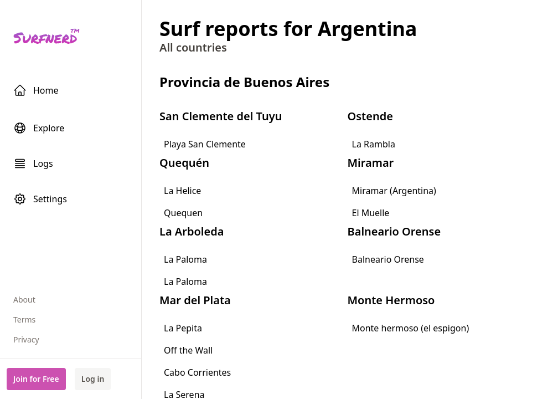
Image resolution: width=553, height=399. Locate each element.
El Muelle (371, 213)
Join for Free (36, 379)
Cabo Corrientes (197, 372)
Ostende (370, 116)
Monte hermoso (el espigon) (410, 328)
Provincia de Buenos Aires (244, 82)
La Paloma (185, 259)
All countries (193, 47)
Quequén (184, 162)
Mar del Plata (195, 300)
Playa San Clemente (205, 144)
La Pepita (183, 328)
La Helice (182, 191)
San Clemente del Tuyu (220, 116)
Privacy (26, 339)
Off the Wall (188, 350)
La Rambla (373, 144)
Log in (93, 379)
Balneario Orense (394, 231)
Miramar (371, 162)
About (24, 299)
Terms (24, 319)
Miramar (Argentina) (394, 191)
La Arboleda (191, 231)
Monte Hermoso (391, 300)
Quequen (183, 213)
